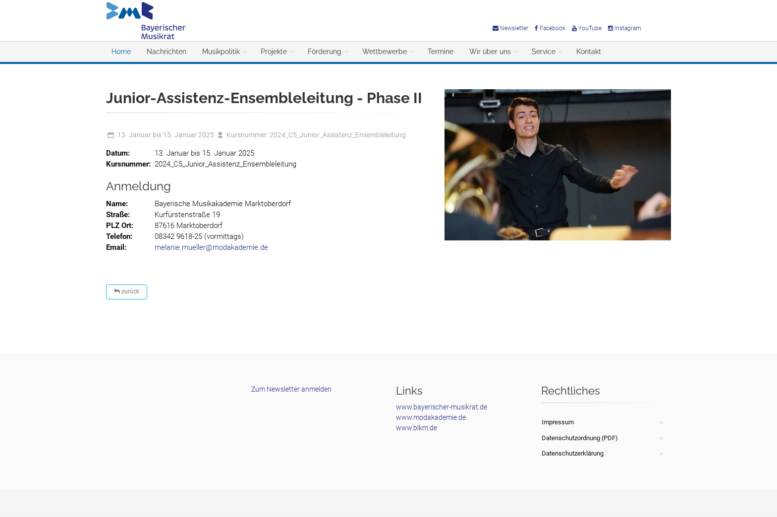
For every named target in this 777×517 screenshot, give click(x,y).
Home (121, 52)
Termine (440, 52)
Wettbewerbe (384, 52)
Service (543, 52)
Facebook (550, 28)
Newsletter (510, 28)
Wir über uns (490, 52)
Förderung (324, 52)
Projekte (274, 52)
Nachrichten (166, 52)
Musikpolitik (221, 52)
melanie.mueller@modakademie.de (211, 247)
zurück (126, 291)
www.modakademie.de (431, 417)
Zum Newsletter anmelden (291, 389)
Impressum (558, 422)
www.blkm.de (416, 428)
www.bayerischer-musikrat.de (441, 407)
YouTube (587, 28)
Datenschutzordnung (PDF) (580, 438)
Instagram (624, 28)
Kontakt (588, 52)
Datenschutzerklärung (573, 453)
